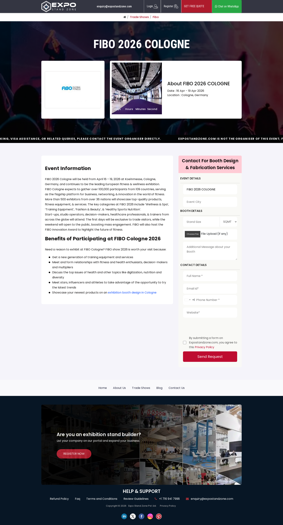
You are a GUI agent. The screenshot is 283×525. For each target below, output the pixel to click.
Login (152, 6)
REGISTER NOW (74, 454)
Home (102, 388)
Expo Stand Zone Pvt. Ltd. (142, 505)
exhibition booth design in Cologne (132, 292)
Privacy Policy (204, 347)
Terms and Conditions (101, 499)
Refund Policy (59, 499)
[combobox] (189, 300)
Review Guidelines (136, 499)
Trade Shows (139, 17)
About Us (119, 388)
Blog (159, 388)
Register (171, 6)
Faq (77, 499)
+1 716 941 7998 (167, 499)
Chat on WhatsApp (227, 6)
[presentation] (210, 326)
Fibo (156, 17)
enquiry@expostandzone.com (114, 6)
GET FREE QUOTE (196, 6)
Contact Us (177, 388)
